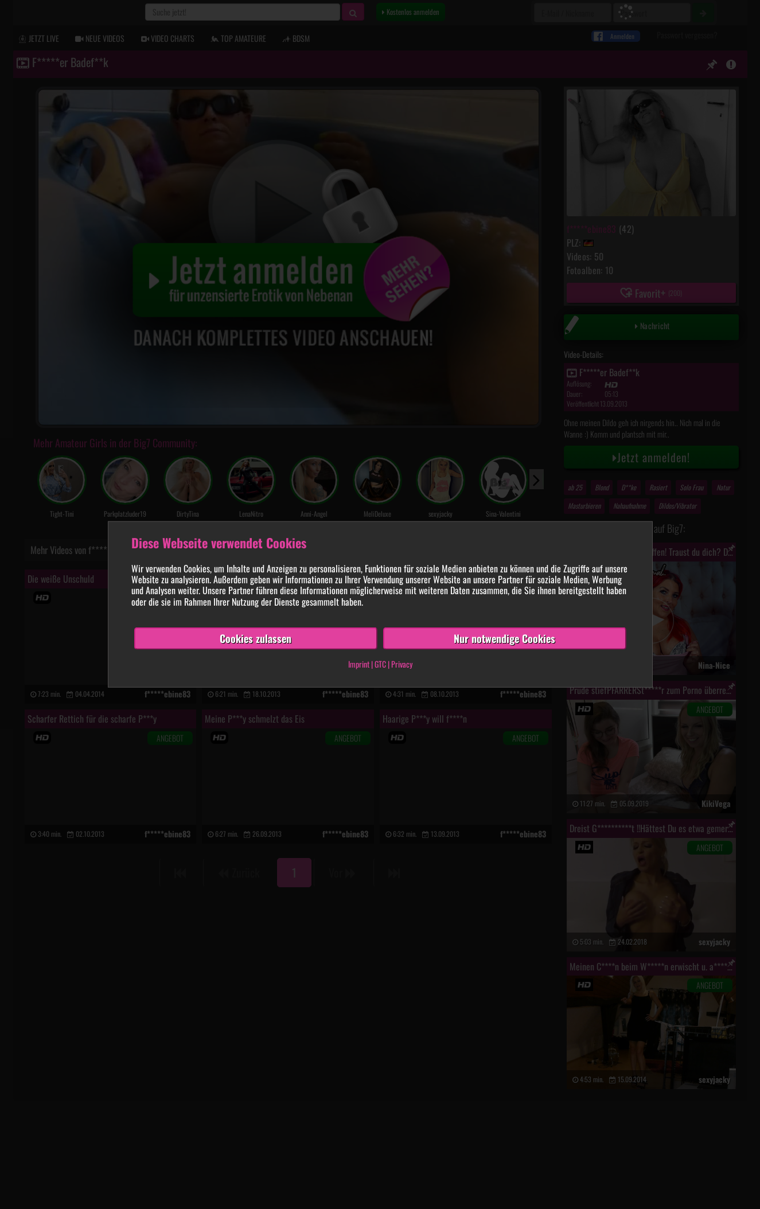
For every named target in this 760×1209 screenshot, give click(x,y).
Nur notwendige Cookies (504, 638)
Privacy (401, 664)
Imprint (358, 664)
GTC (380, 664)
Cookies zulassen (255, 638)
